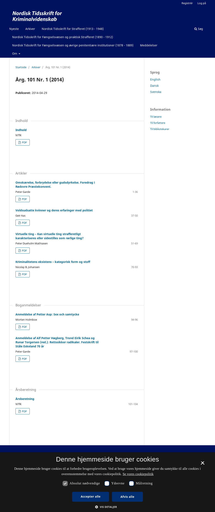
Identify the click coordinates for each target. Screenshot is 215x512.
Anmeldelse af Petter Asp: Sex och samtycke (47, 314)
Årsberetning (24, 399)
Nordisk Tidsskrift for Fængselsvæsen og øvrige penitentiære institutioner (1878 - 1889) (72, 45)
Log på (201, 3)
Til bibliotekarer (159, 129)
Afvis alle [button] (127, 497)
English (155, 79)
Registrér (187, 3)
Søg (198, 29)
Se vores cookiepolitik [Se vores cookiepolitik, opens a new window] (138, 474)
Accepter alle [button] (91, 496)
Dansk (154, 86)
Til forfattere (157, 123)
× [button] (202, 464)
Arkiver (30, 29)
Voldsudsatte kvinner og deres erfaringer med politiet (54, 210)
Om (15, 53)
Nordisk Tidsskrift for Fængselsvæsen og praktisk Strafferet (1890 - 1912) (62, 37)
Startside (20, 67)
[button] (107, 507)
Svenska (155, 92)
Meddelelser (148, 45)
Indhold (21, 130)
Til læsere (156, 116)
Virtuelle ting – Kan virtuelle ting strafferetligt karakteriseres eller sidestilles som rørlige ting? (49, 236)
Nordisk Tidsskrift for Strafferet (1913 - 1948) (73, 29)
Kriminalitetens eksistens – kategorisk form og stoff (52, 262)
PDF (24, 142)
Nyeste (14, 29)
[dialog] (107, 482)
